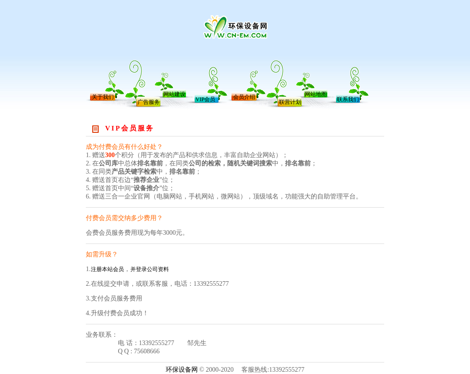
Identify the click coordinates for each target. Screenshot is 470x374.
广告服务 (149, 102)
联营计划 (290, 102)
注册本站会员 (107, 269)
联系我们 (348, 99)
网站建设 (174, 94)
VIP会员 (205, 99)
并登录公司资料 (149, 269)
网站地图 (316, 94)
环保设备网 (182, 369)
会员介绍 (244, 97)
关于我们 (103, 97)
